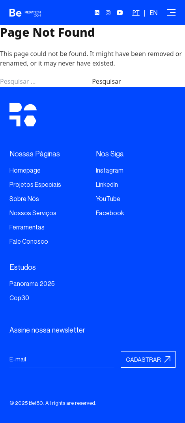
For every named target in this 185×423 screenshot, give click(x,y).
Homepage (25, 170)
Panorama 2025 (32, 284)
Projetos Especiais (35, 184)
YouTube (108, 199)
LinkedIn (107, 184)
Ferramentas (27, 227)
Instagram (109, 170)
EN (153, 12)
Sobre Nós (24, 199)
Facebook (110, 213)
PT (136, 12)
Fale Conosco (28, 241)
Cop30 (19, 298)
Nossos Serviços (32, 213)
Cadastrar (143, 359)
